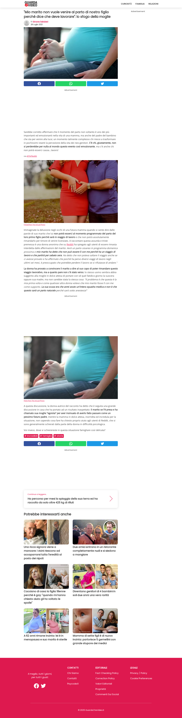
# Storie (58, 435)
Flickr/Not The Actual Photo (34, 401)
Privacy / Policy (138, 673)
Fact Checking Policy (107, 673)
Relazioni (153, 3)
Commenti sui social (107, 694)
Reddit (70, 244)
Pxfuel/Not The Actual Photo (34, 224)
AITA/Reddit (32, 156)
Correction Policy (105, 678)
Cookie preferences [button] (141, 678)
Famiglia (140, 3)
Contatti (72, 678)
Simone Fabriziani (40, 21)
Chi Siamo (73, 673)
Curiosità (126, 3)
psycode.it (73, 683)
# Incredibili (31, 435)
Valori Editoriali (103, 683)
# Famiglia (46, 435)
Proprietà (100, 689)
